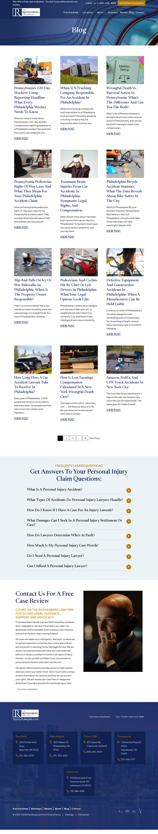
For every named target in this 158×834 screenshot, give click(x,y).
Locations (88, 12)
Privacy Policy (53, 818)
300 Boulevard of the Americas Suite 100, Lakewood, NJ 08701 (80, 787)
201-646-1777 (128, 764)
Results (123, 12)
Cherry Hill (91, 741)
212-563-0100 (26, 760)
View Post (22, 139)
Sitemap (69, 818)
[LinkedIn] (134, 815)
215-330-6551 (60, 760)
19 (85, 443)
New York (22, 741)
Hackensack (125, 741)
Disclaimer (83, 818)
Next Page (95, 443)
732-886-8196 (77, 796)
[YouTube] (141, 816)
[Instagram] (120, 815)
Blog (131, 12)
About (100, 12)
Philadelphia (58, 741)
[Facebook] (127, 815)
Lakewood (73, 777)
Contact (140, 12)
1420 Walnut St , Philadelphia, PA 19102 (61, 751)
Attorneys (113, 12)
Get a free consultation (27, 694)
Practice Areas (70, 12)
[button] (80, 12)
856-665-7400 (94, 757)
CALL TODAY (130, 722)
